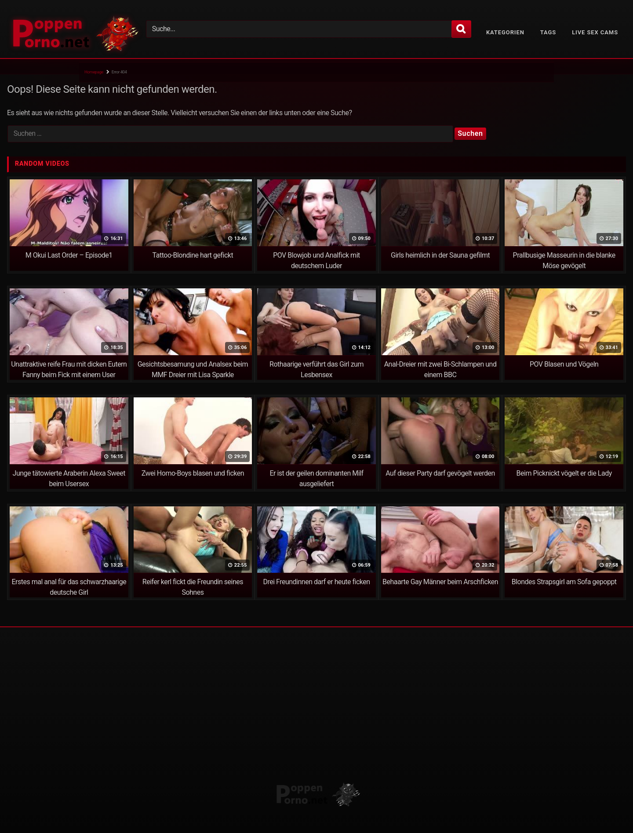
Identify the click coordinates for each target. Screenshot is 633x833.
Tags (548, 32)
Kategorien (505, 32)
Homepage (93, 71)
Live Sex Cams (595, 32)
